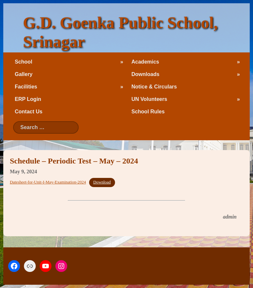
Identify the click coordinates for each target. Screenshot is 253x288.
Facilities (26, 86)
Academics (145, 62)
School (23, 62)
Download (102, 182)
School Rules (148, 111)
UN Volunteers (149, 99)
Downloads (145, 74)
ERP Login (28, 99)
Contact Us (28, 111)
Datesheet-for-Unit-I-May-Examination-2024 (48, 182)
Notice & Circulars (154, 86)
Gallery (23, 74)
